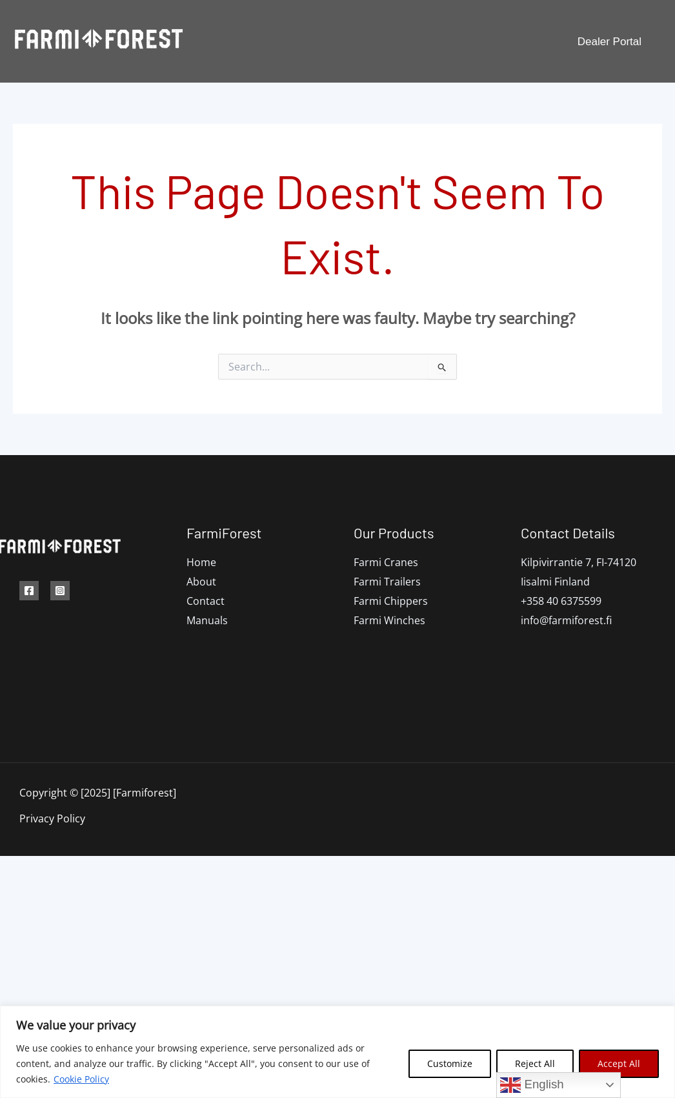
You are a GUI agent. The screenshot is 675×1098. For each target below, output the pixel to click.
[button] (609, 42)
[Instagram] (60, 590)
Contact (493, 41)
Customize (449, 1063)
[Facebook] (29, 590)
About (201, 581)
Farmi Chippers (391, 601)
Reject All (535, 1063)
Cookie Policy (81, 1079)
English (531, 1085)
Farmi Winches (389, 620)
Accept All (619, 1063)
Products (332, 41)
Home (201, 562)
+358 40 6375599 (561, 601)
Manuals (442, 41)
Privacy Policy (52, 818)
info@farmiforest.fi (566, 620)
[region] (337, 1052)
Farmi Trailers (387, 581)
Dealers (391, 41)
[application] (353, 41)
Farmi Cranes (386, 562)
